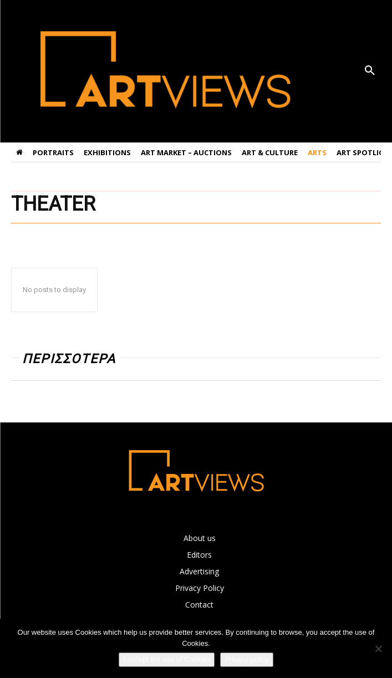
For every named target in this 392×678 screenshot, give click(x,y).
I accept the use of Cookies (166, 659)
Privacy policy (246, 659)
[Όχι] (378, 648)
